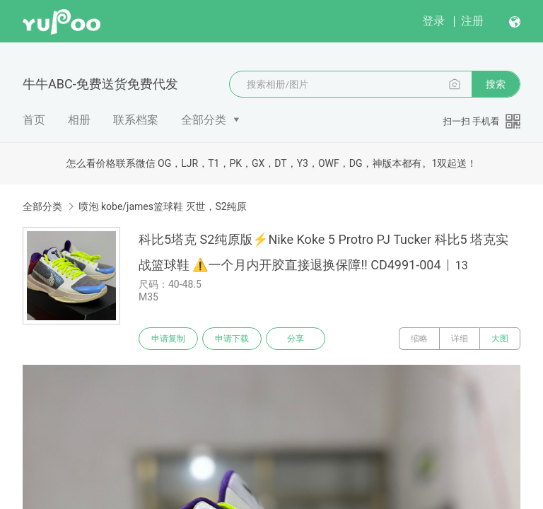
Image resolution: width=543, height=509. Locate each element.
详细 (459, 339)
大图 (499, 339)
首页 (34, 120)
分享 (295, 339)
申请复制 (168, 339)
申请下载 (232, 339)
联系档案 (135, 120)
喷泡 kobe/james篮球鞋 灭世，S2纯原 (162, 206)
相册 (79, 120)
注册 (472, 21)
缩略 (419, 339)
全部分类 (203, 120)
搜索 (496, 84)
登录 (433, 21)
